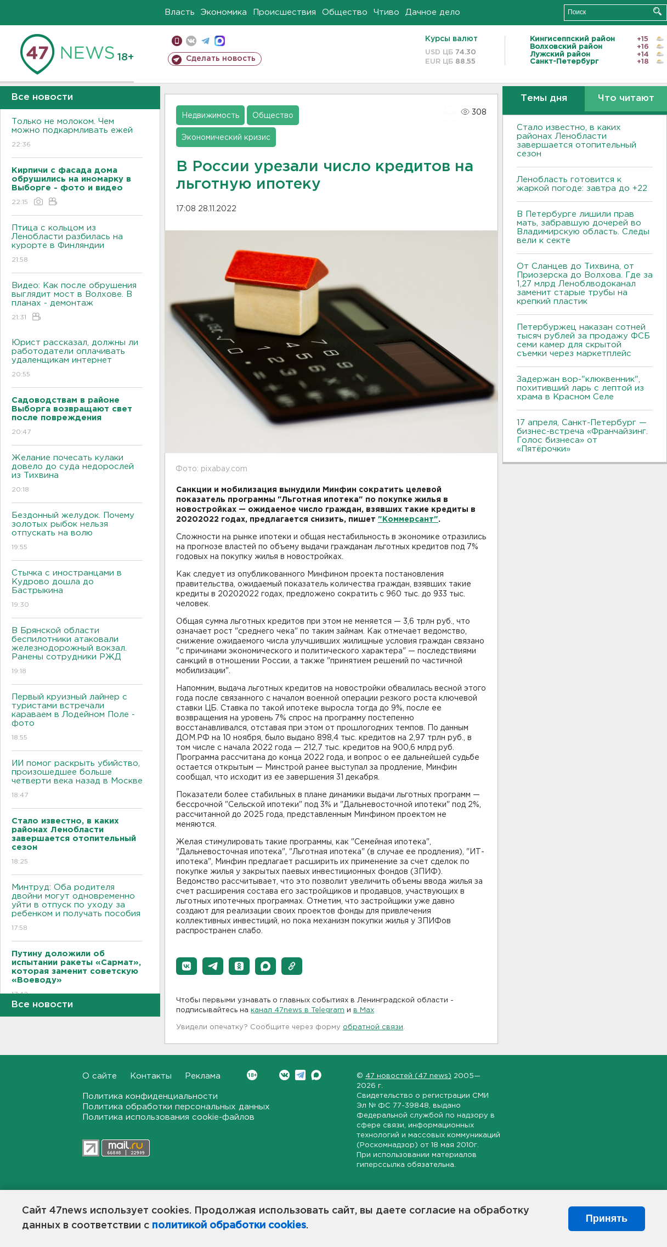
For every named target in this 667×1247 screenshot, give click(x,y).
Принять (607, 1218)
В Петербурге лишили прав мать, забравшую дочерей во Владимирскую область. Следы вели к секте (583, 227)
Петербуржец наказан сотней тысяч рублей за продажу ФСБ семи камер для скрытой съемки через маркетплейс (583, 340)
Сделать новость (221, 58)
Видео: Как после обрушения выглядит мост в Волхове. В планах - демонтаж (77, 302)
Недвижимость (210, 115)
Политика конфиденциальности (150, 1096)
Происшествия (284, 12)
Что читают (626, 98)
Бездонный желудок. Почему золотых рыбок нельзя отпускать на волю (77, 532)
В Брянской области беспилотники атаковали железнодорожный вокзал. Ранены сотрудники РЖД (77, 651)
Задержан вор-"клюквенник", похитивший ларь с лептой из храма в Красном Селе (580, 388)
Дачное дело (432, 12)
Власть (180, 12)
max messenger (219, 41)
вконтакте (191, 41)
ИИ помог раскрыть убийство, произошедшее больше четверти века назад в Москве (77, 780)
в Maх (363, 1010)
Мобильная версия (177, 41)
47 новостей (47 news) (408, 1076)
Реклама (203, 1076)
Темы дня (544, 98)
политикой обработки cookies (229, 1225)
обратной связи (373, 1027)
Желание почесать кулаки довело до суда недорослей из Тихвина (77, 474)
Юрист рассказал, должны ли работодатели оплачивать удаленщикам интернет (77, 359)
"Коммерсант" (408, 519)
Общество (345, 12)
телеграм (205, 41)
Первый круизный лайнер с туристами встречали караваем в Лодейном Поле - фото (77, 717)
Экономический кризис (226, 137)
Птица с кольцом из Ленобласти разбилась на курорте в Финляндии (77, 244)
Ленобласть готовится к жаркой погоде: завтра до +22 (582, 184)
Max (316, 1075)
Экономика (224, 12)
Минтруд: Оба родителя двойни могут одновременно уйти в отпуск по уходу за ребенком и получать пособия (77, 908)
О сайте (99, 1076)
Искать (657, 11)
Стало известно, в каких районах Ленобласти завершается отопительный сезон (576, 140)
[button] (186, 966)
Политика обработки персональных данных (176, 1106)
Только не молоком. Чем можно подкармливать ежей (77, 133)
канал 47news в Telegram (297, 1010)
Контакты (151, 1076)
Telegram (300, 1075)
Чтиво (386, 12)
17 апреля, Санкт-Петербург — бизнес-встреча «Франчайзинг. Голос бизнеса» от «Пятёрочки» (582, 436)
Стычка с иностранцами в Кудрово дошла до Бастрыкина (77, 589)
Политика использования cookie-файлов (168, 1117)
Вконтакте (252, 1075)
